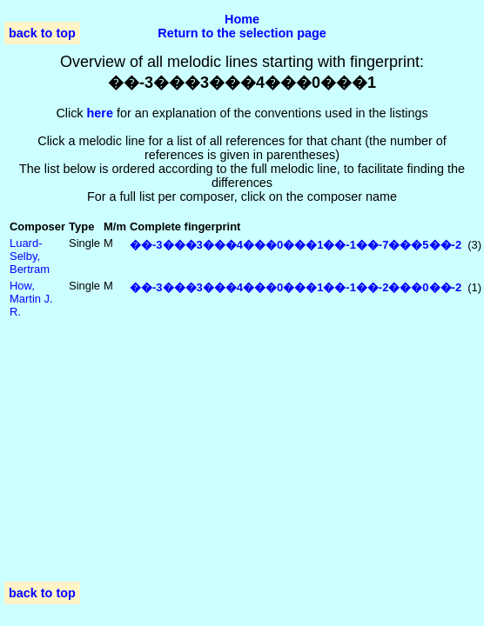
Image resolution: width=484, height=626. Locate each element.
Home (242, 19)
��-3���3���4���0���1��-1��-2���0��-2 (295, 287)
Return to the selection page (242, 33)
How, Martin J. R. (31, 298)
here (100, 113)
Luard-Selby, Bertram (30, 256)
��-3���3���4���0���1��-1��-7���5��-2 (295, 244)
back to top (42, 33)
